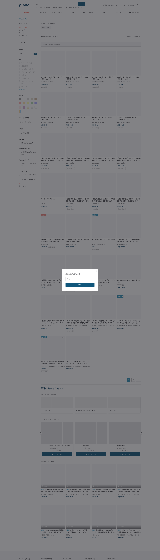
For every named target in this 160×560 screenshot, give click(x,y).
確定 (80, 285)
